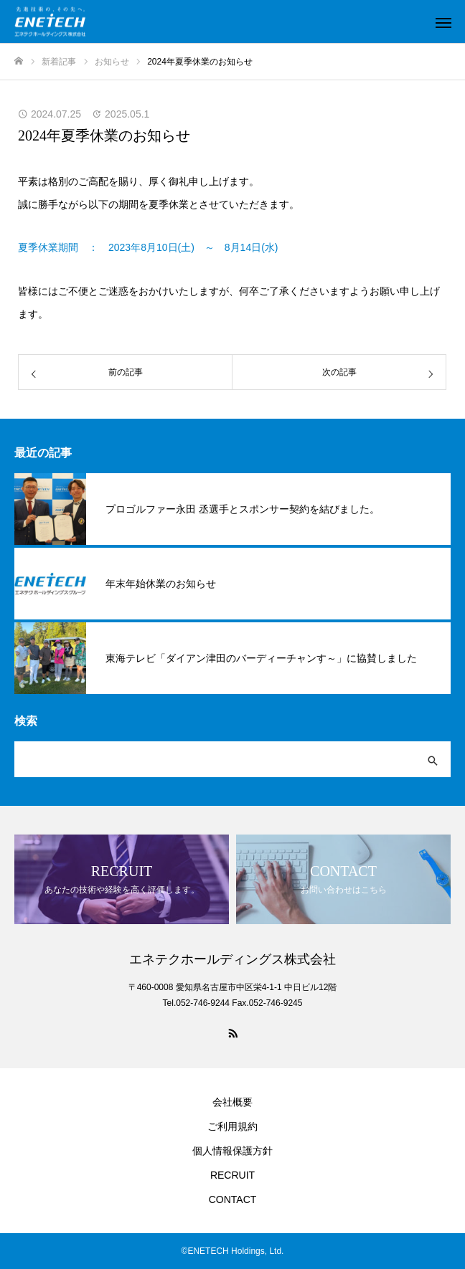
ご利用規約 (232, 1126)
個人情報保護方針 (232, 1150)
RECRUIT (232, 1175)
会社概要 (232, 1102)
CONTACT (233, 1199)
